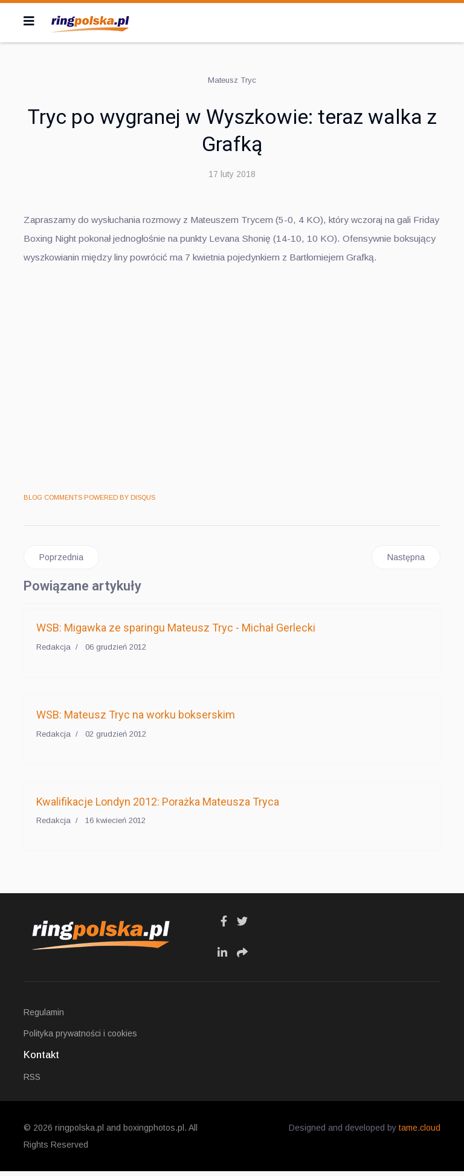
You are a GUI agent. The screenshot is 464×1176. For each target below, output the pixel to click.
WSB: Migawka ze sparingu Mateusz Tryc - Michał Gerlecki (175, 632)
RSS (32, 1082)
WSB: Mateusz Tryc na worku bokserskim (135, 719)
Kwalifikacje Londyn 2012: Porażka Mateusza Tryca (157, 806)
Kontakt (41, 1060)
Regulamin (44, 1017)
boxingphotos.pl (153, 1132)
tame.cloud (419, 1132)
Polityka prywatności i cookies (80, 1038)
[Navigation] (29, 21)
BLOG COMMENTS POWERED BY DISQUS (89, 501)
